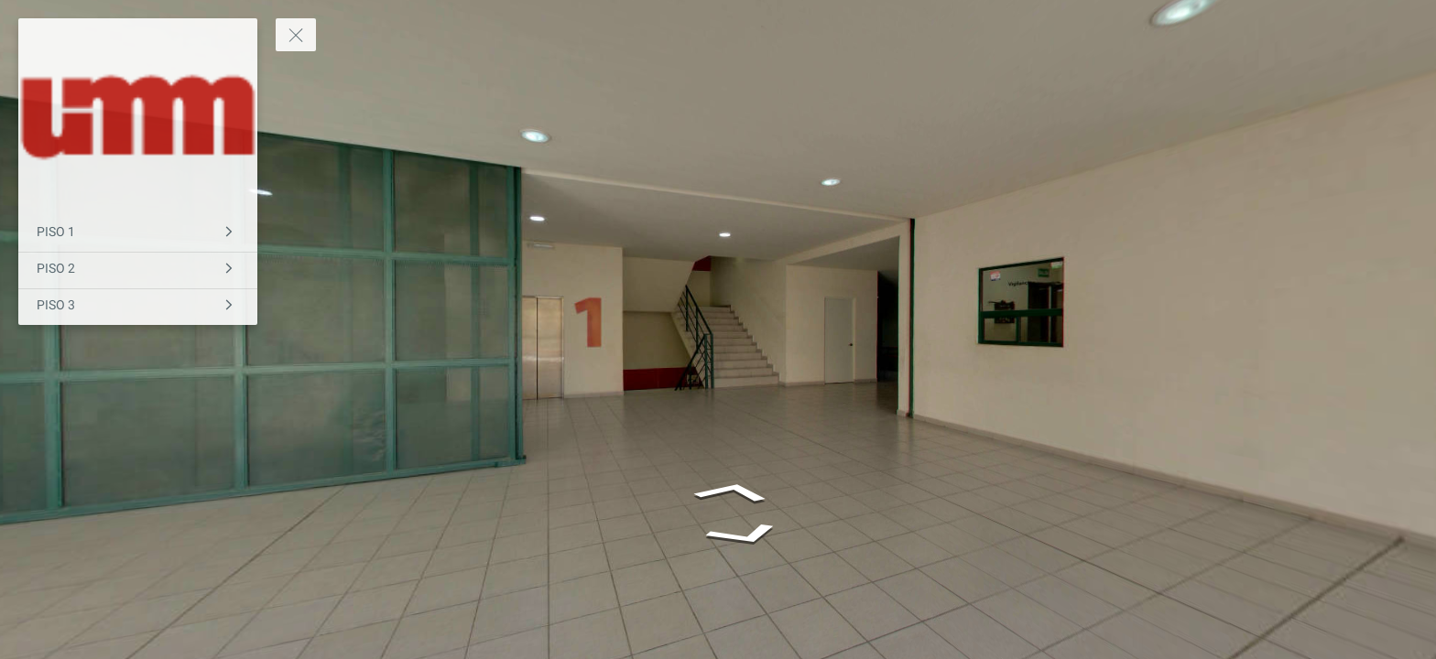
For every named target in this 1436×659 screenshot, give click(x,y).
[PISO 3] (137, 307)
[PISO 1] (137, 234)
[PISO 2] (137, 270)
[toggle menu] (296, 34)
